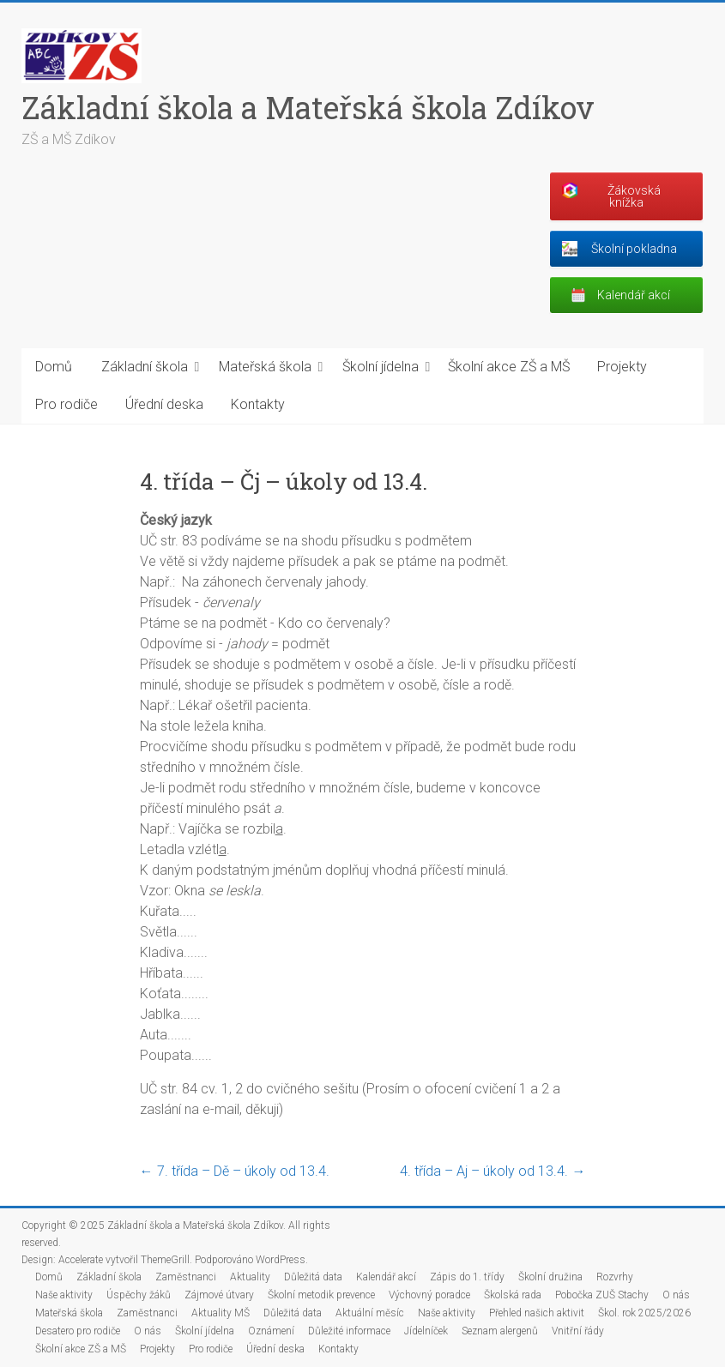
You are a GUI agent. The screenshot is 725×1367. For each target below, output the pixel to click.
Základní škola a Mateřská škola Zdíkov (308, 107)
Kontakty (258, 404)
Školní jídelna (380, 366)
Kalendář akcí (386, 1277)
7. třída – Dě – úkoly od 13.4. (234, 1171)
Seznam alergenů (500, 1331)
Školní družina (550, 1277)
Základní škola (144, 366)
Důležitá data (313, 1277)
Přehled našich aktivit (536, 1313)
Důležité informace (349, 1331)
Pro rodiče (66, 404)
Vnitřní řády (578, 1331)
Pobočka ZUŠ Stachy (602, 1295)
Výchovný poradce (429, 1295)
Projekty (622, 366)
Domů (53, 366)
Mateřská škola (265, 366)
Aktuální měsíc (369, 1313)
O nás (676, 1295)
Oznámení (271, 1331)
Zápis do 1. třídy (467, 1277)
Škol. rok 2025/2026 (644, 1313)
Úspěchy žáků (138, 1295)
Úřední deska (164, 404)
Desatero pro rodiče (77, 1331)
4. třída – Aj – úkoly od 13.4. (492, 1171)
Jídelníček (426, 1331)
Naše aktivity (64, 1295)
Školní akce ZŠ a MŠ (509, 366)
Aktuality (250, 1277)
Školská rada (512, 1295)
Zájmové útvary (219, 1295)
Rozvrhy (614, 1277)
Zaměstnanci (185, 1277)
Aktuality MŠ (220, 1313)
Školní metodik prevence (321, 1295)
